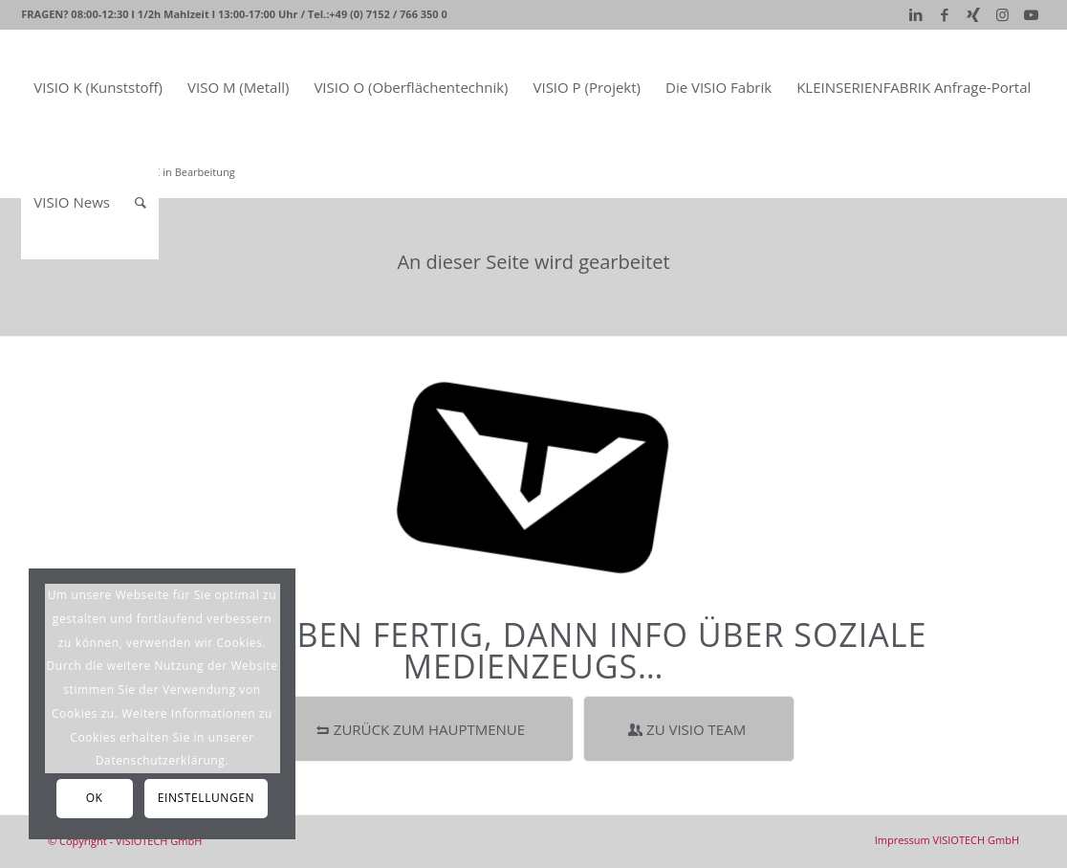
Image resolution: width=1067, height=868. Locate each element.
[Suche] (140, 202)
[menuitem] (98, 87)
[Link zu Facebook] (945, 14)
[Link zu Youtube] (1031, 14)
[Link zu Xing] (974, 14)
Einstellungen (206, 798)
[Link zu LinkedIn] (916, 14)
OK (94, 798)
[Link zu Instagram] (1002, 14)
